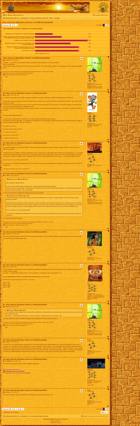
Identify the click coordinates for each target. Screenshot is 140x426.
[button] (108, 25)
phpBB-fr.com (58, 420)
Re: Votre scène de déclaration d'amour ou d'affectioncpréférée (25, 93)
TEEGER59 (89, 369)
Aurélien (89, 112)
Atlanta (89, 72)
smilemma (89, 153)
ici (33, 279)
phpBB (51, 419)
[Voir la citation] (18, 179)
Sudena (89, 339)
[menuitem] (5, 15)
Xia (88, 283)
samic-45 (89, 246)
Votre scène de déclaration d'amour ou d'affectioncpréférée (27, 22)
